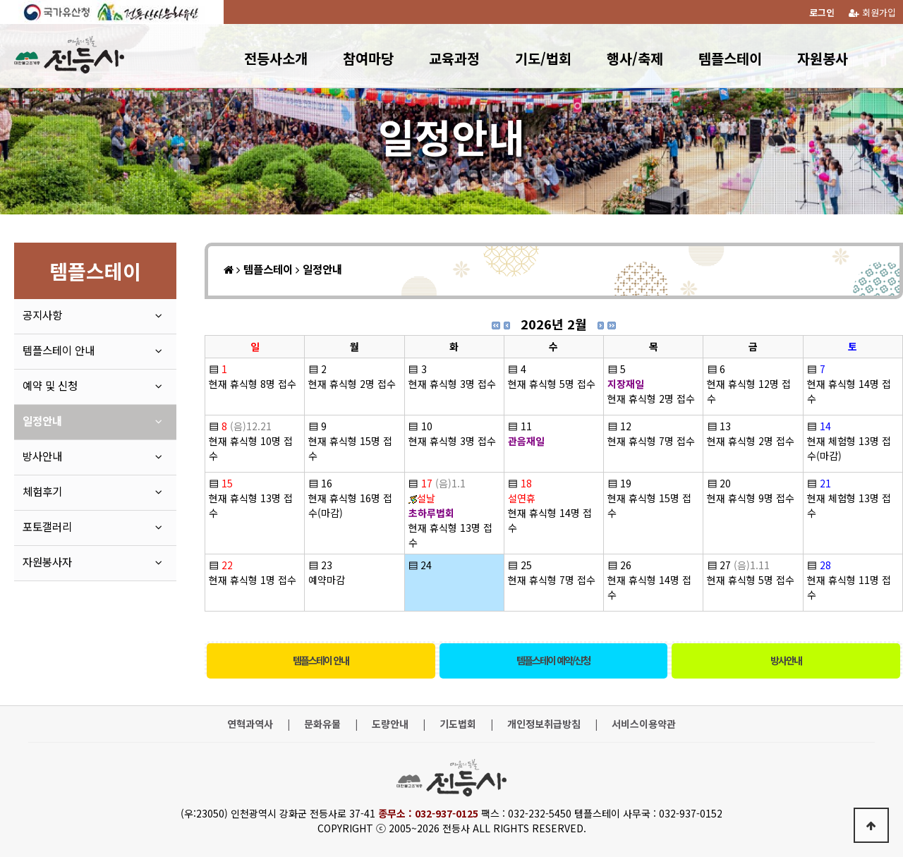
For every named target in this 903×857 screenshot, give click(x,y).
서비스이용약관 (644, 724)
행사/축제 (635, 58)
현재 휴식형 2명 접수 (352, 384)
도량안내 (390, 724)
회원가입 (872, 12)
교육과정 (454, 58)
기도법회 (458, 724)
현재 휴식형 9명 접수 (750, 498)
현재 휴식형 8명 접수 (252, 384)
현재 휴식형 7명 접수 (651, 441)
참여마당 (368, 58)
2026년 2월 (554, 324)
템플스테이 (730, 58)
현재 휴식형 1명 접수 (252, 580)
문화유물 (322, 724)
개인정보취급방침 (544, 724)
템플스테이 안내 (321, 660)
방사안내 (785, 660)
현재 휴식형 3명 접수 (452, 384)
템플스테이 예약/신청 (553, 660)
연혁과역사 (250, 724)
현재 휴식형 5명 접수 (551, 384)
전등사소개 (276, 58)
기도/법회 (543, 58)
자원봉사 (822, 58)
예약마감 (326, 580)
